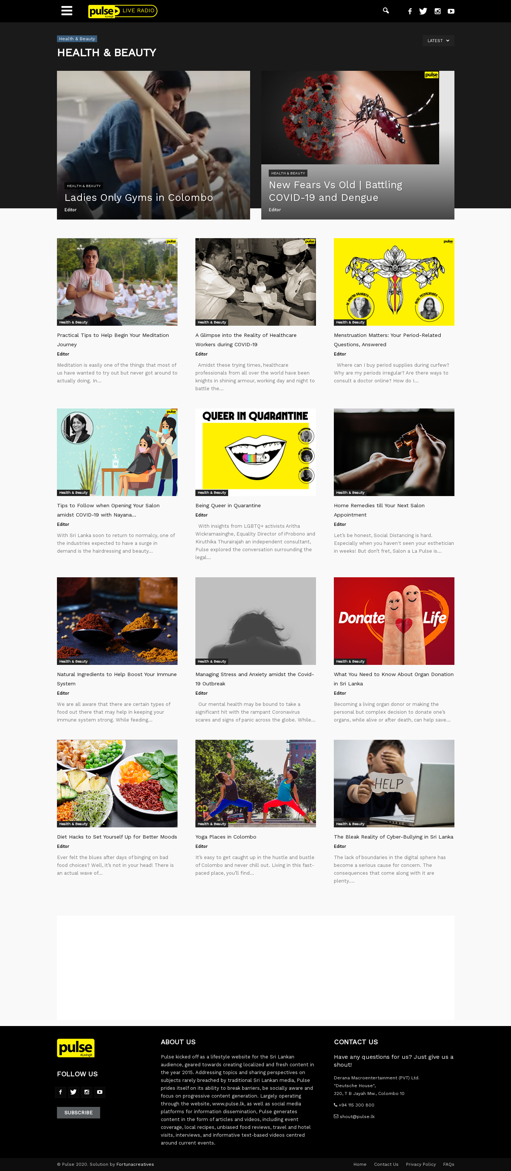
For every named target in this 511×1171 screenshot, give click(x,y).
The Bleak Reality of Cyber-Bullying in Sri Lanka (393, 837)
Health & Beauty (83, 186)
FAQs (448, 1164)
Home (360, 1164)
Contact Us (386, 1164)
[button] (386, 11)
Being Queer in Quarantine (228, 505)
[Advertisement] (255, 968)
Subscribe (78, 1112)
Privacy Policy (421, 1164)
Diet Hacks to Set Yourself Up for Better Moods (117, 837)
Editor (70, 210)
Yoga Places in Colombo (225, 837)
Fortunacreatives (135, 1164)
